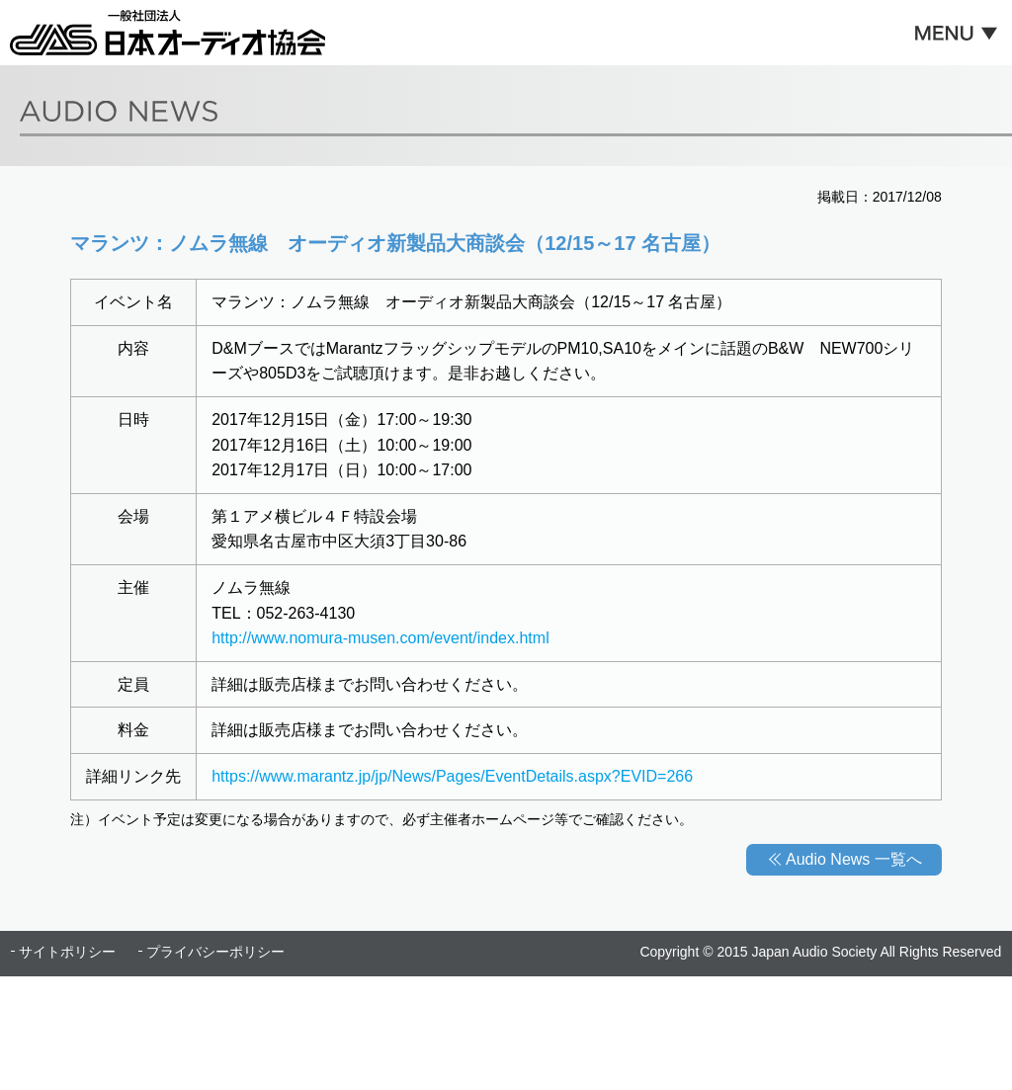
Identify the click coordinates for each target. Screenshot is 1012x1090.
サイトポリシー (67, 952)
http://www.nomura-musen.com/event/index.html (379, 637)
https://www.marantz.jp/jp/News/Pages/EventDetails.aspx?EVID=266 (452, 776)
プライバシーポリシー (215, 952)
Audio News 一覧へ (854, 859)
